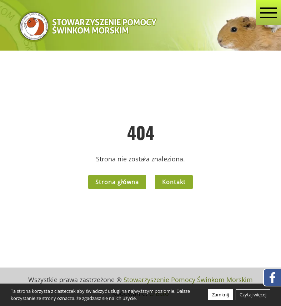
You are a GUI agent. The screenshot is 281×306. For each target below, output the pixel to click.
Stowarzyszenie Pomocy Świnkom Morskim (188, 279)
